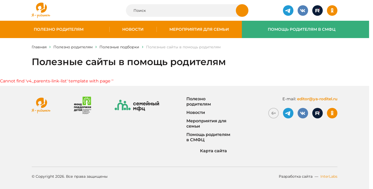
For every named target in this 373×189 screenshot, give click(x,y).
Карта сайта (206, 151)
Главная (39, 47)
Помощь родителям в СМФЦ (302, 29)
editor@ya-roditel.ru (317, 98)
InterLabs (328, 176)
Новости (132, 29)
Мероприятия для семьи (199, 29)
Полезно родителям (58, 29)
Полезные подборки (119, 47)
